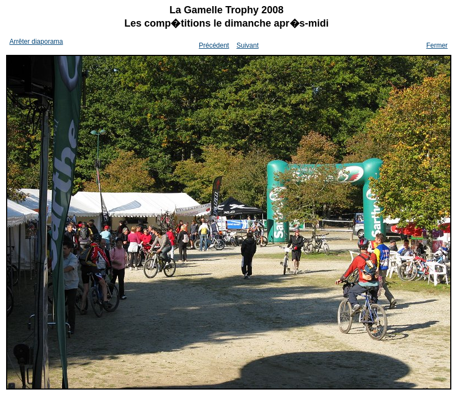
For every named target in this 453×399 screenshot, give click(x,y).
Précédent (214, 45)
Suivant (247, 45)
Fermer (437, 45)
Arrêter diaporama (36, 41)
